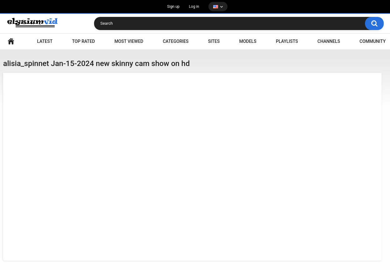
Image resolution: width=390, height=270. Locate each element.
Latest (44, 41)
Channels (329, 41)
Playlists (287, 41)
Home (11, 41)
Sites (214, 41)
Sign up (173, 6)
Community (373, 41)
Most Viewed (128, 41)
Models (247, 41)
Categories (175, 41)
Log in (194, 6)
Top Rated (83, 41)
